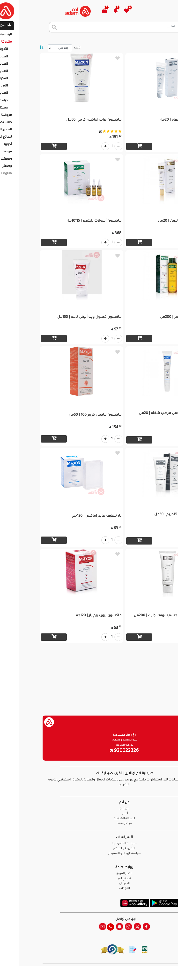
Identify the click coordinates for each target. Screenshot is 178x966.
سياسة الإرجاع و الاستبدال (89, 853)
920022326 (89, 751)
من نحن (89, 808)
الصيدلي (89, 883)
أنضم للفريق (89, 873)
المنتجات (150, 38)
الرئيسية (168, 38)
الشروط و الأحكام (89, 848)
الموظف (89, 888)
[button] (83, 11)
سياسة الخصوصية (89, 843)
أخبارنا (89, 813)
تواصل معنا (159, 956)
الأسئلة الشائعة (89, 818)
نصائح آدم (89, 878)
